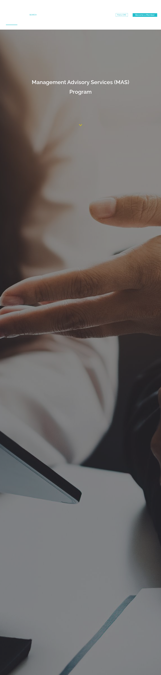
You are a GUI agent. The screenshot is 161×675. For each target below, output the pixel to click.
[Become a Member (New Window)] (145, 15)
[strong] (11, 27)
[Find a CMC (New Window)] (122, 15)
